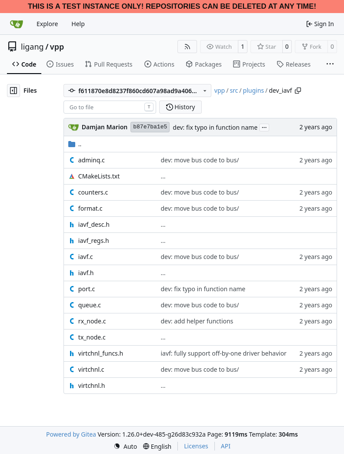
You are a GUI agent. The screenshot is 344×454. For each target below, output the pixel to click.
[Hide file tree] (13, 90)
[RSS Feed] (187, 46)
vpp (57, 46)
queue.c (89, 305)
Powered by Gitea (71, 434)
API (225, 446)
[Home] (16, 24)
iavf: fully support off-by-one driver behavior (223, 353)
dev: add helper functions (196, 321)
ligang (32, 46)
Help (78, 24)
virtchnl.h (91, 385)
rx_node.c (92, 321)
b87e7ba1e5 (150, 127)
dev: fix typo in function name (215, 127)
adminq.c (91, 160)
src (234, 90)
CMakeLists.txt (99, 176)
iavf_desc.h (94, 224)
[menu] (125, 446)
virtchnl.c (91, 369)
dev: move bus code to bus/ (199, 160)
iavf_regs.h (93, 240)
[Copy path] (298, 90)
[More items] (330, 64)
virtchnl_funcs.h (100, 353)
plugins (253, 90)
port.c (86, 289)
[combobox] (109, 107)
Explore (47, 24)
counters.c (93, 192)
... (264, 127)
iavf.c (85, 256)
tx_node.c (92, 337)
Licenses (196, 446)
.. (75, 144)
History (180, 107)
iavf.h (86, 273)
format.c (90, 208)
